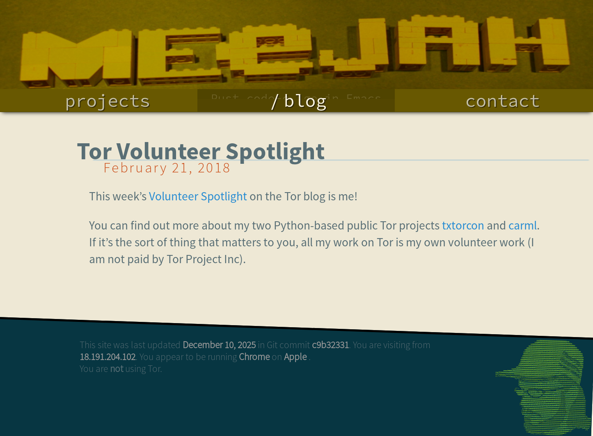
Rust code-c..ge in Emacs (296, 37)
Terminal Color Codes (296, 51)
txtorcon (463, 225)
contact (502, 100)
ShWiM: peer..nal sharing (296, 66)
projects (107, 100)
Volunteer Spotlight (198, 196)
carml (522, 225)
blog (305, 100)
